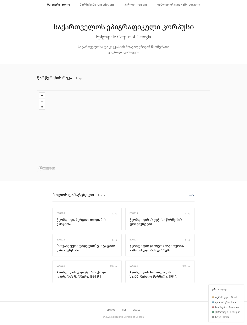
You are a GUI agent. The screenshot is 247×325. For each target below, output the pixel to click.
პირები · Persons (135, 4)
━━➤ (192, 195)
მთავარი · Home (58, 4)
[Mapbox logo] (46, 168)
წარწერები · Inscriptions (97, 4)
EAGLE (136, 309)
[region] (123, 131)
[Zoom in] (42, 95)
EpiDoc (111, 309)
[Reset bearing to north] (42, 106)
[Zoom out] (42, 101)
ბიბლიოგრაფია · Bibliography (178, 4)
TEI (124, 309)
